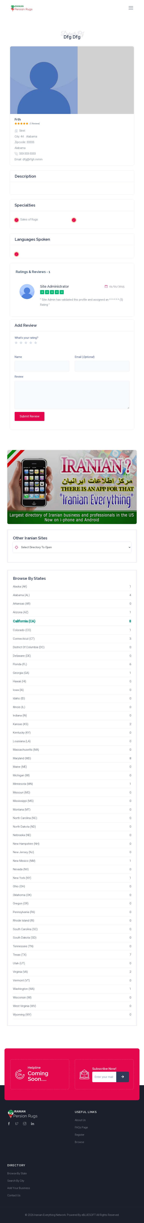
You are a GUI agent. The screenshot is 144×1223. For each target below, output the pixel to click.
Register (79, 1134)
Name (18, 357)
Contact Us (13, 1195)
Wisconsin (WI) (22, 997)
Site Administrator (54, 286)
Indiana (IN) (20, 715)
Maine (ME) (20, 766)
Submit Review (29, 416)
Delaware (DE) (22, 655)
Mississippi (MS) (23, 801)
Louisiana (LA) (22, 741)
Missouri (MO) (21, 792)
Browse (79, 1142)
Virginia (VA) (20, 971)
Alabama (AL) (21, 595)
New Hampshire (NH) (26, 843)
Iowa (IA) (18, 690)
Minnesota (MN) (23, 784)
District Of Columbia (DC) (28, 647)
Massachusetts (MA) (26, 749)
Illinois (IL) (19, 707)
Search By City (15, 1180)
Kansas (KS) (20, 724)
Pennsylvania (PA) (24, 912)
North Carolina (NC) (25, 818)
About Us (80, 1120)
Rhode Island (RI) (23, 920)
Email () (84, 357)
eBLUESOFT (89, 1214)
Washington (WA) (23, 989)
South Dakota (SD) (24, 937)
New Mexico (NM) (24, 861)
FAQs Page (81, 1127)
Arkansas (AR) (21, 603)
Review (19, 376)
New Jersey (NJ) (23, 852)
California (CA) (24, 621)
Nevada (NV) (21, 869)
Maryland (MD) (22, 758)
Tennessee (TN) (23, 946)
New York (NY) (22, 878)
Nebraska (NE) (22, 835)
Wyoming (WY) (22, 1014)
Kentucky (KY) (22, 732)
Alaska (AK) (20, 586)
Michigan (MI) (21, 775)
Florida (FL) (20, 664)
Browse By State (17, 1173)
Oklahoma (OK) (22, 895)
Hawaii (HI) (19, 681)
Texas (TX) (19, 954)
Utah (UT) (19, 963)
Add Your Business (18, 1188)
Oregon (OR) (20, 903)
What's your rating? (26, 337)
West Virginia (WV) (24, 1006)
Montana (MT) (21, 809)
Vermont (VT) (21, 980)
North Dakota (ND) (24, 826)
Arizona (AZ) (20, 612)
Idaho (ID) (19, 698)
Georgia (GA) (21, 673)
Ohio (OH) (19, 886)
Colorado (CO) (22, 630)
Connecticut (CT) (24, 638)
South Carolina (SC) (25, 929)
